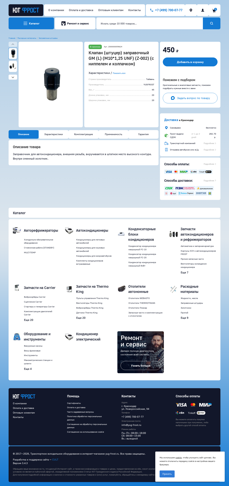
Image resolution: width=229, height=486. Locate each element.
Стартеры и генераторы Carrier (39, 306)
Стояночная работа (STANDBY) (39, 247)
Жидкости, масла (189, 298)
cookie (179, 457)
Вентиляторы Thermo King (89, 303)
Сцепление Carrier (33, 301)
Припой (184, 312)
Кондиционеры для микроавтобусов (93, 256)
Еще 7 (184, 272)
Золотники (186, 307)
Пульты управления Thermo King (92, 298)
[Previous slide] (13, 44)
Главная (12, 38)
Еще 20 (28, 319)
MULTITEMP (30, 252)
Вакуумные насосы (33, 345)
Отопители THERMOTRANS (141, 303)
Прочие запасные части (192, 259)
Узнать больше (140, 365)
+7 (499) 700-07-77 (132, 416)
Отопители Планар (137, 307)
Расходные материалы (27, 38)
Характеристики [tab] (53, 134)
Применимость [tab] (113, 134)
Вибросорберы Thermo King (89, 307)
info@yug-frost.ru (131, 424)
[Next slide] (13, 77)
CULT (55, 459)
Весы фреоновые (32, 350)
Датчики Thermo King (87, 312)
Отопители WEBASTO (139, 298)
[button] (51, 84)
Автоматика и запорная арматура (197, 246)
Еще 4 (28, 368)
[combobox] (149, 23)
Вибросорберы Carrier (35, 297)
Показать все (119, 73)
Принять (167, 474)
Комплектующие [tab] (83, 134)
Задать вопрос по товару (190, 98)
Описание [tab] (23, 134)
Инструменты (31, 355)
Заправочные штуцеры (48, 38)
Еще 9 (184, 317)
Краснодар (187, 120)
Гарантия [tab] (143, 134)
